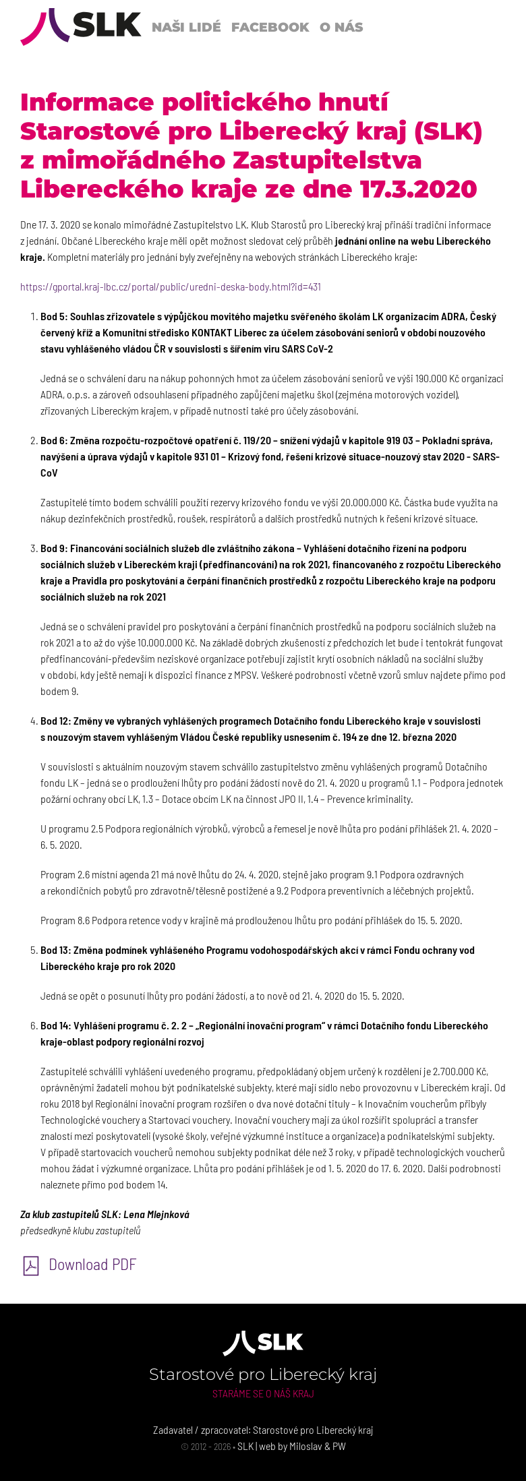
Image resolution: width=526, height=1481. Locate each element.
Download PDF (78, 1263)
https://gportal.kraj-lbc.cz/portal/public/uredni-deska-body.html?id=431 (170, 286)
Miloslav (305, 1445)
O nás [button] (341, 27)
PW (339, 1445)
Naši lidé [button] (186, 27)
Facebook (270, 27)
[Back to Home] (81, 27)
